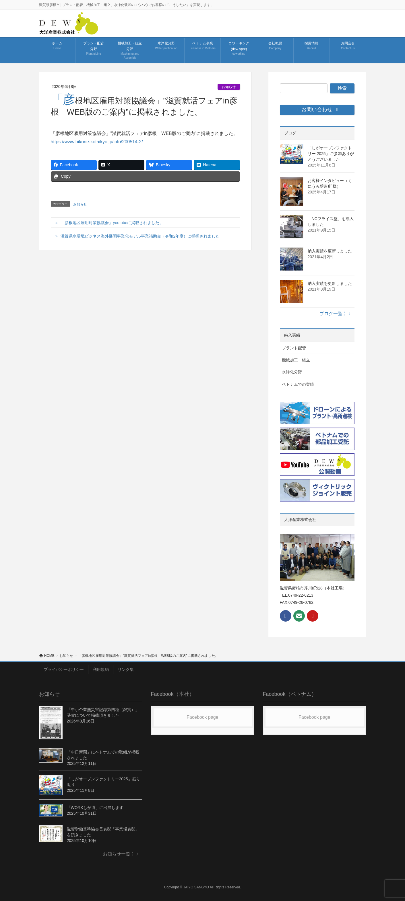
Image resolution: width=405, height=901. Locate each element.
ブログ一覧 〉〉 (336, 313)
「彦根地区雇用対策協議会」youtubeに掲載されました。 (112, 222)
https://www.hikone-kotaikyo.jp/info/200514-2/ (97, 141)
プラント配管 (294, 348)
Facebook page (202, 717)
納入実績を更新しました (330, 251)
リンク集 (126, 669)
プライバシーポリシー (64, 669)
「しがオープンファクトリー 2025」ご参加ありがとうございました (331, 154)
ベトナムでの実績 (298, 384)
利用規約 (101, 669)
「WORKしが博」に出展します (95, 807)
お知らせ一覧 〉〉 (122, 853)
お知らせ (229, 87)
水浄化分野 (292, 372)
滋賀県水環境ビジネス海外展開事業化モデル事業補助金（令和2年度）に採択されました (140, 236)
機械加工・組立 (296, 360)
